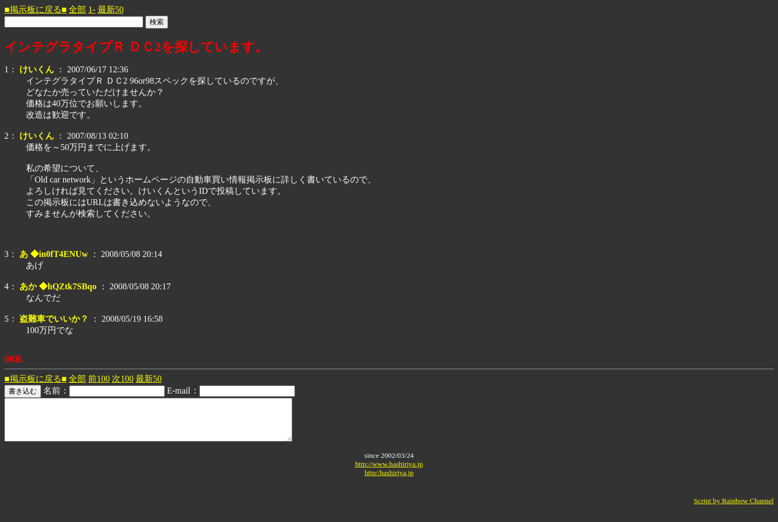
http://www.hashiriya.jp (389, 472)
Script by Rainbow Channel (734, 509)
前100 (99, 378)
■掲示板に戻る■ (35, 9)
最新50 (111, 9)
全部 (77, 9)
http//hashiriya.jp (389, 481)
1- (91, 9)
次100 (122, 378)
